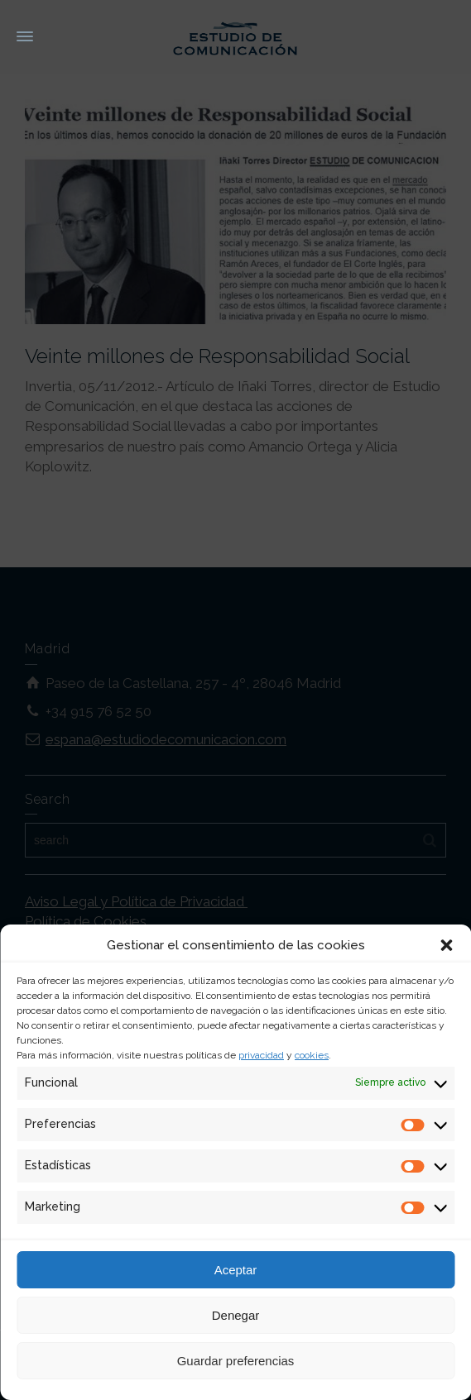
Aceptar (235, 1270)
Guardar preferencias (236, 1361)
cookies (312, 1055)
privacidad (261, 1055)
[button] (446, 945)
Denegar (236, 1315)
